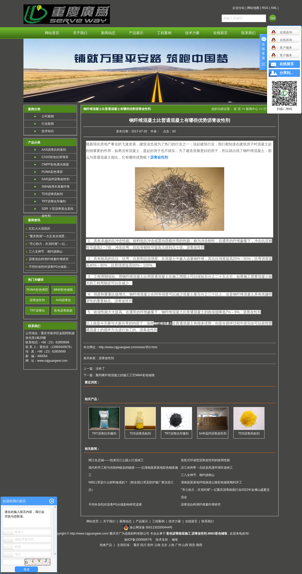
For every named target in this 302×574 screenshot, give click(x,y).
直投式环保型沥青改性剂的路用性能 (205, 460)
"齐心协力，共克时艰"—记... (48, 244)
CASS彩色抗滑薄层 (55, 157)
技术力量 (192, 33)
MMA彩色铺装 (63, 289)
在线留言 (220, 33)
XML (274, 8)
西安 (192, 545)
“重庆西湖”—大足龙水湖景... (48, 236)
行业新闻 (48, 123)
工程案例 (164, 33)
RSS (265, 8)
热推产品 (106, 545)
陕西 (199, 545)
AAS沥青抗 (63, 300)
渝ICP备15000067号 (138, 539)
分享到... (286, 73)
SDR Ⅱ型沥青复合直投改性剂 (57, 209)
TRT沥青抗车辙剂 (54, 201)
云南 (157, 545)
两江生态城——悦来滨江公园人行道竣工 (116, 460)
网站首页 (52, 33)
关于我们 (80, 33)
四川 (143, 545)
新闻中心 (252, 109)
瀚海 (175, 539)
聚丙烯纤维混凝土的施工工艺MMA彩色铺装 (125, 375)
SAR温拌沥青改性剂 (55, 179)
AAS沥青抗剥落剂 (54, 149)
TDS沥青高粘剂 (52, 194)
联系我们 (248, 33)
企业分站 (238, 8)
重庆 (136, 545)
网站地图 (253, 8)
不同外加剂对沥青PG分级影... (49, 267)
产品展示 (136, 33)
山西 (185, 545)
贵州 (150, 545)
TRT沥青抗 (37, 310)
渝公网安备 (151, 527)
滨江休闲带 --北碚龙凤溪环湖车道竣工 (207, 467)
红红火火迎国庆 (39, 228)
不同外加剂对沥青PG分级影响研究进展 (115, 504)
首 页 (237, 109)
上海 (171, 545)
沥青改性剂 (37, 300)
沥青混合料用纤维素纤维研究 (49, 259)
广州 (178, 545)
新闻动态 (108, 33)
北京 (164, 545)
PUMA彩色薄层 (52, 172)
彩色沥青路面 (63, 310)
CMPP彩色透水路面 (55, 164)
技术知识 (48, 131)
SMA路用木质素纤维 (56, 186)
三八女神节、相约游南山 (45, 251)
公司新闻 (48, 116)
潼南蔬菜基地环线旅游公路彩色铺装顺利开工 (211, 482)
